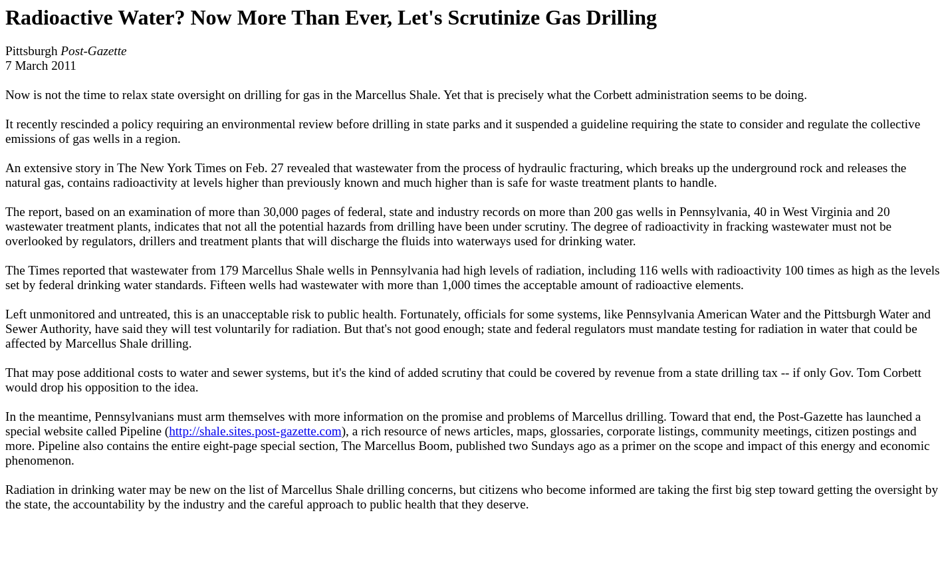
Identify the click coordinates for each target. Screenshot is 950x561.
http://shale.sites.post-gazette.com (255, 431)
